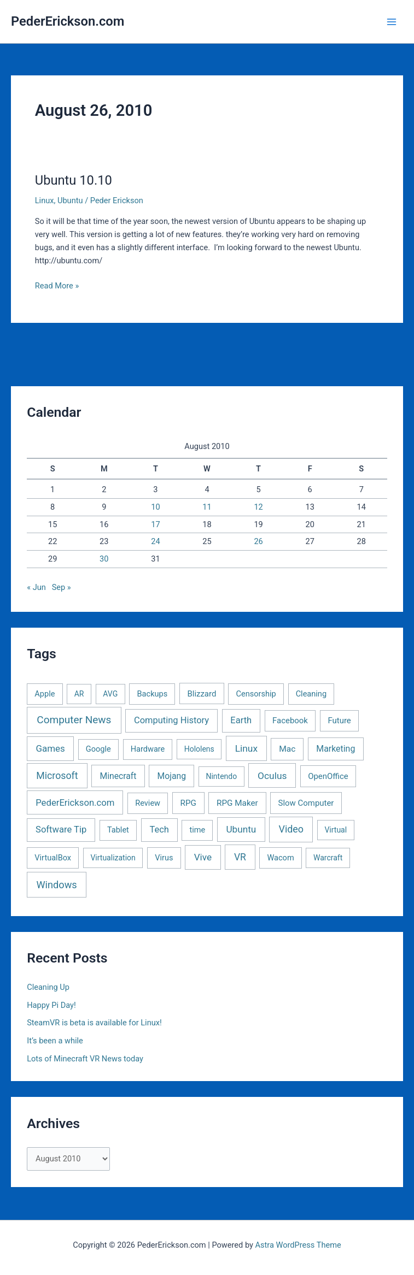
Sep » (61, 587)
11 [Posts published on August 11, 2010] (206, 507)
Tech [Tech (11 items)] (158, 829)
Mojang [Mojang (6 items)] (171, 776)
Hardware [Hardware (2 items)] (148, 749)
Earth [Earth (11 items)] (241, 720)
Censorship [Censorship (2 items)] (256, 694)
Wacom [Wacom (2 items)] (280, 858)
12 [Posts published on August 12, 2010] (258, 507)
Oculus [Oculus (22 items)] (272, 775)
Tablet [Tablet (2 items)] (118, 830)
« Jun (36, 587)
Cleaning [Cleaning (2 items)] (311, 694)
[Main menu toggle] (391, 21)
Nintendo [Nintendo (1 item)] (221, 776)
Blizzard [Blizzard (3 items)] (201, 694)
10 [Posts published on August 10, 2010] (155, 507)
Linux (44, 200)
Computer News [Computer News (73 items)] (74, 719)
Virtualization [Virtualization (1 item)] (112, 857)
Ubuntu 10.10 (73, 180)
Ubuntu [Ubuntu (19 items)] (241, 829)
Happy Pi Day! (51, 1005)
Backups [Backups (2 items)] (152, 694)
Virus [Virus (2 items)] (164, 858)
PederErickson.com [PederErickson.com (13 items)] (75, 803)
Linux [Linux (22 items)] (246, 748)
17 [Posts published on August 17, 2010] (155, 524)
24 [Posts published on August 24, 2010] (155, 541)
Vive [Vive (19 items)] (203, 857)
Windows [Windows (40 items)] (57, 884)
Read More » (57, 285)
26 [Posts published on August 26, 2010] (258, 541)
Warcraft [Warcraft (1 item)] (327, 857)
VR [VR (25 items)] (240, 857)
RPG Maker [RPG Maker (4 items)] (237, 803)
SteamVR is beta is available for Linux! (94, 1023)
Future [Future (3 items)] (339, 720)
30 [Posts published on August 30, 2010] (104, 559)
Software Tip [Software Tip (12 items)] (61, 829)
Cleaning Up (48, 987)
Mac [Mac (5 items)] (287, 749)
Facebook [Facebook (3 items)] (290, 720)
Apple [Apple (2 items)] (44, 694)
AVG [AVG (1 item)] (110, 693)
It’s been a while (55, 1041)
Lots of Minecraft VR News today (85, 1059)
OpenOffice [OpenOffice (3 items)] (328, 776)
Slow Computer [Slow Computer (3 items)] (306, 803)
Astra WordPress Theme (298, 1245)
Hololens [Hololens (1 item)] (199, 749)
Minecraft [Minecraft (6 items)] (118, 776)
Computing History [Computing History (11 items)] (171, 720)
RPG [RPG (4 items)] (188, 803)
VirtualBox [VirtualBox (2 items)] (52, 858)
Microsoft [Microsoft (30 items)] (57, 775)
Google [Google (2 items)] (98, 749)
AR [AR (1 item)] (79, 693)
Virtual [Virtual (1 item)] (335, 829)
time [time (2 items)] (197, 830)
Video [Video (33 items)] (291, 829)
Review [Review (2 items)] (147, 803)
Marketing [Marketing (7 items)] (335, 748)
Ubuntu (70, 200)
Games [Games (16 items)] (50, 748)
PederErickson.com (67, 21)
